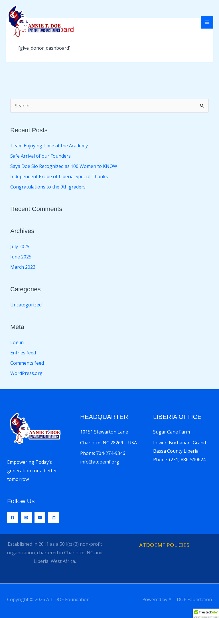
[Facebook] (12, 517)
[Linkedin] (53, 517)
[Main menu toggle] (207, 22)
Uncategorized (26, 305)
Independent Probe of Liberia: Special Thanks (59, 176)
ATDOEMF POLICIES (164, 545)
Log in (17, 342)
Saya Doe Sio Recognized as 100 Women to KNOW (63, 166)
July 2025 (19, 246)
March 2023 (22, 267)
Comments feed (27, 363)
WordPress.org (26, 373)
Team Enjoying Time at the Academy (49, 146)
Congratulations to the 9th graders (48, 187)
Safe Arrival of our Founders (40, 156)
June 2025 (20, 257)
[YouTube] (40, 517)
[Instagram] (26, 517)
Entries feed (23, 353)
